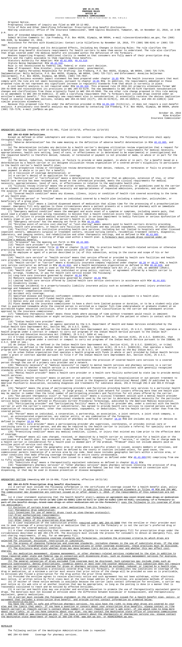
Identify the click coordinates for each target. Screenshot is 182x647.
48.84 (78, 275)
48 (152, 489)
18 (57, 247)
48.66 (97, 278)
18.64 (117, 419)
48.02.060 (66, 60)
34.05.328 (82, 86)
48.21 (154, 263)
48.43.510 (81, 60)
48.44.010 (64, 265)
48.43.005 (160, 142)
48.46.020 (156, 265)
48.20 (142, 263)
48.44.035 (159, 280)
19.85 (115, 78)
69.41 (134, 462)
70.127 (84, 247)
